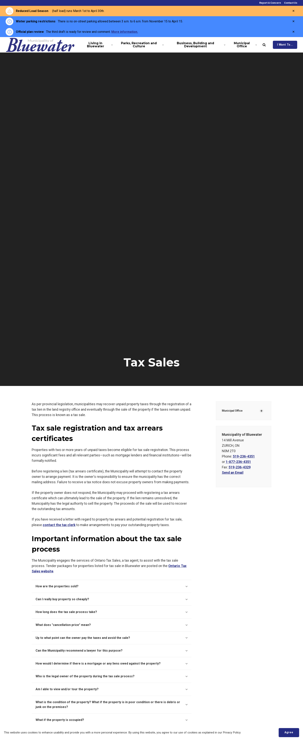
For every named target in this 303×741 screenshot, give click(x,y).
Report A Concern (270, 2)
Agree (288, 732)
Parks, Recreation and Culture (141, 44)
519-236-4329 (240, 467)
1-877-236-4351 (238, 462)
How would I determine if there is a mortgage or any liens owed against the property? (112, 663)
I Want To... (285, 44)
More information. (124, 32)
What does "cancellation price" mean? (112, 625)
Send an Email (232, 473)
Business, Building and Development (200, 44)
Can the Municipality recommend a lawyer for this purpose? (112, 650)
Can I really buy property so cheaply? (112, 599)
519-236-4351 (244, 456)
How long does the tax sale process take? (112, 612)
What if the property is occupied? (112, 720)
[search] (264, 45)
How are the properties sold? (112, 586)
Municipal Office (245, 44)
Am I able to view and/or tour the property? (112, 689)
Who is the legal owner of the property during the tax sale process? (112, 676)
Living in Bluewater (99, 44)
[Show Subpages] (261, 411)
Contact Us (290, 2)
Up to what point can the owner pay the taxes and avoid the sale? (112, 638)
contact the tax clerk (59, 525)
